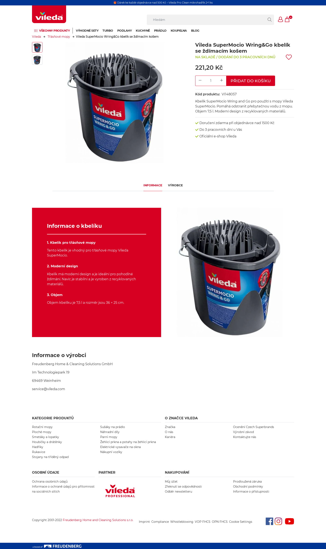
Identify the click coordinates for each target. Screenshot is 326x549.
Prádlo (160, 30)
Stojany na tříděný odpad (50, 457)
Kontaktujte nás (244, 437)
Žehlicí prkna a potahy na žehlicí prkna (128, 442)
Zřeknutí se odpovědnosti (183, 486)
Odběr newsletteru (178, 491)
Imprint (144, 522)
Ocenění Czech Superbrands (253, 427)
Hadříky (37, 447)
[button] (280, 20)
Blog (195, 30)
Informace (152, 185)
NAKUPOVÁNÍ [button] (177, 472)
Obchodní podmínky (248, 486)
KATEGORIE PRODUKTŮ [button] (53, 418)
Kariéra (170, 437)
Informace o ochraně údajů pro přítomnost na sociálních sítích (63, 489)
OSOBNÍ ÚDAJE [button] (45, 472)
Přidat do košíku (251, 80)
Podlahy (124, 30)
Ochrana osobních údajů (50, 481)
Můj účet (171, 481)
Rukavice (38, 452)
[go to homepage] (49, 14)
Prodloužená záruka (247, 481)
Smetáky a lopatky (45, 437)
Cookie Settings (240, 522)
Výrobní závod (243, 432)
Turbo (107, 30)
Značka (170, 427)
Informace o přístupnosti (251, 491)
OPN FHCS (220, 522)
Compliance (160, 522)
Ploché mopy (41, 432)
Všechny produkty (54, 30)
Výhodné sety (87, 30)
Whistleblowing (181, 522)
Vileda (36, 37)
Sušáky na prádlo (112, 427)
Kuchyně (143, 30)
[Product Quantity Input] (211, 81)
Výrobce (175, 185)
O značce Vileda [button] (181, 418)
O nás (169, 432)
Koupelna (179, 30)
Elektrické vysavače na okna (120, 447)
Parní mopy (108, 437)
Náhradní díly (110, 432)
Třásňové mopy (59, 37)
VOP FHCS (202, 522)
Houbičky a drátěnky (47, 442)
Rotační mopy (42, 427)
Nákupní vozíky (111, 452)
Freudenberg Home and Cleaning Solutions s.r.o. (98, 520)
